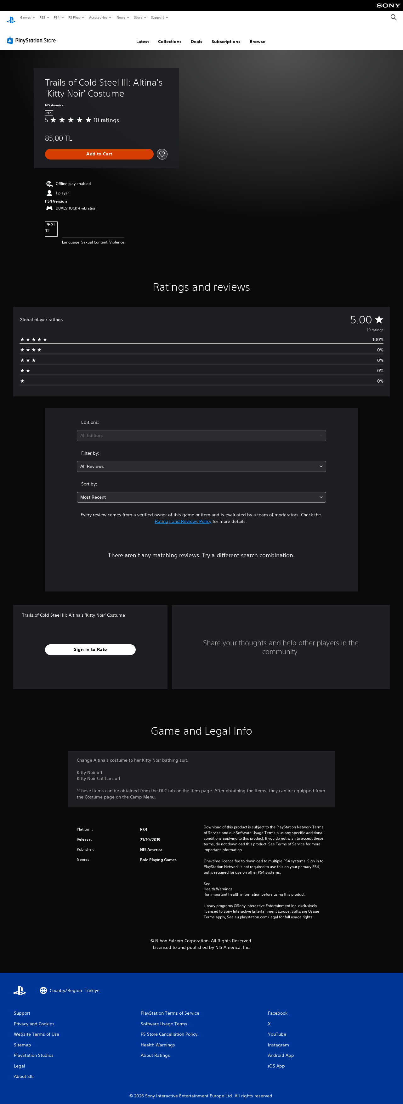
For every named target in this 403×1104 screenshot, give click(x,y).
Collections (170, 35)
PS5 (42, 17)
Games (25, 17)
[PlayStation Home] (11, 17)
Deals (196, 35)
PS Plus (74, 17)
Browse (257, 35)
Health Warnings (218, 883)
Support (157, 17)
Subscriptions (226, 35)
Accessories (98, 17)
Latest (142, 35)
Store (138, 17)
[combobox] (201, 429)
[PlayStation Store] (32, 34)
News (121, 17)
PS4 (57, 17)
